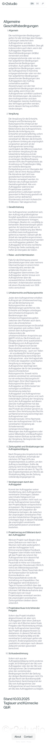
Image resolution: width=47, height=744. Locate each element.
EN (32, 3)
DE (37, 3)
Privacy (29, 742)
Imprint (23, 742)
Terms (18, 742)
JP (43, 3)
